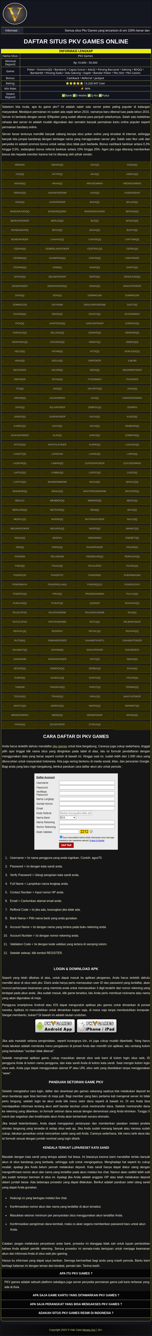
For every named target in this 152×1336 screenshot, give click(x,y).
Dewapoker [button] (20, 286)
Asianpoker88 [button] (57, 192)
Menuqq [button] (132, 500)
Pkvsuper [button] (94, 565)
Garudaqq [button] (20, 332)
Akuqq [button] (94, 174)
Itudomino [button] (95, 379)
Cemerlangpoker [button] (57, 248)
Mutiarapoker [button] (94, 519)
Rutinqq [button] (19, 640)
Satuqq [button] (95, 659)
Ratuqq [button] (95, 621)
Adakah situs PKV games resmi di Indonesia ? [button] (76, 1313)
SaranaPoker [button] (57, 659)
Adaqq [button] (94, 164)
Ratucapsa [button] (20, 621)
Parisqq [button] (57, 547)
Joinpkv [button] (132, 407)
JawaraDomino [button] (132, 398)
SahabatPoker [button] (132, 640)
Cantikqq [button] (94, 239)
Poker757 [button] (57, 575)
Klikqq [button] (57, 435)
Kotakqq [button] (20, 444)
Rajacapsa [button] (20, 612)
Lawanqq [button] (57, 463)
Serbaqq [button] (95, 668)
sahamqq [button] (57, 649)
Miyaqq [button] (132, 510)
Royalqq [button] (95, 631)
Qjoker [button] (95, 603)
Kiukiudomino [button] (20, 435)
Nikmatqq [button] (132, 528)
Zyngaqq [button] (95, 724)
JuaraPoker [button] (57, 416)
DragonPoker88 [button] (95, 304)
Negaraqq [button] (57, 528)
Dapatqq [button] (132, 267)
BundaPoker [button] (19, 239)
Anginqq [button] (19, 183)
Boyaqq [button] (57, 230)
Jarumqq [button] (20, 398)
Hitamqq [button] (57, 351)
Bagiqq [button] (94, 202)
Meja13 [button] (19, 500)
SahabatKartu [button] (94, 640)
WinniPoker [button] (94, 715)
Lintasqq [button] (20, 472)
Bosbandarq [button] (19, 230)
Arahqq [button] (57, 183)
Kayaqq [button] (57, 426)
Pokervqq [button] (20, 593)
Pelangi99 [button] (57, 556)
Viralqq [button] (94, 696)
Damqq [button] (57, 267)
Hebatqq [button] (95, 342)
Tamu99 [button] (19, 687)
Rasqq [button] (132, 612)
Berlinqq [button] (57, 220)
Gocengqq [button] (57, 342)
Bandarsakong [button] (94, 211)
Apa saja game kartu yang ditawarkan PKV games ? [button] (76, 1295)
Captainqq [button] (132, 239)
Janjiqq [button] (132, 388)
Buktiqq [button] (132, 230)
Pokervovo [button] (132, 584)
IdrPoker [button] (94, 360)
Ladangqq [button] (132, 444)
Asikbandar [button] (132, 192)
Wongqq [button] (132, 715)
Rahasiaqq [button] (132, 603)
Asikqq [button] (19, 202)
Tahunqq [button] (132, 677)
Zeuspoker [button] (57, 724)
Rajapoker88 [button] (57, 612)
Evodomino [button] (132, 314)
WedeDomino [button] (19, 715)
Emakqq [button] (57, 314)
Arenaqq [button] (20, 192)
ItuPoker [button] (132, 379)
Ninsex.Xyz (88, 1329)
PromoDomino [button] (94, 593)
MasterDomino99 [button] (94, 491)
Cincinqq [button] (95, 258)
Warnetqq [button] (132, 705)
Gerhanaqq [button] (20, 342)
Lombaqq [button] (57, 472)
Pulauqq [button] (132, 593)
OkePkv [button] (57, 537)
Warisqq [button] (94, 705)
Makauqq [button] (132, 482)
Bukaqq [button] (95, 230)
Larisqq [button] (132, 454)
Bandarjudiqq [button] (19, 211)
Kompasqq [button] (132, 435)
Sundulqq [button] (57, 677)
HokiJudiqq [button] (132, 351)
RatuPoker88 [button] (57, 621)
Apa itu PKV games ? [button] (76, 1273)
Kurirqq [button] (94, 444)
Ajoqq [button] (20, 174)
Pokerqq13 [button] (94, 584)
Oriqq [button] (20, 547)
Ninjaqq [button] (19, 537)
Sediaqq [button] (132, 659)
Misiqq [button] (94, 510)
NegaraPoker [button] (20, 528)
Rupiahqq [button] (132, 631)
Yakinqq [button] (19, 724)
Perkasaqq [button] (132, 556)
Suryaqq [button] (95, 677)
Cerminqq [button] (20, 258)
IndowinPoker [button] (132, 370)
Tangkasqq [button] (57, 687)
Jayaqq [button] (19, 407)
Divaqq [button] (19, 295)
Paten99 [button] (20, 556)
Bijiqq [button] (95, 220)
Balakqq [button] (132, 202)
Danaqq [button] (94, 267)
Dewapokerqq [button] (57, 286)
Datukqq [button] (20, 276)
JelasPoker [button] (57, 407)
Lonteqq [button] (95, 472)
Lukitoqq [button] (20, 482)
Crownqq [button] (19, 267)
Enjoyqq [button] (95, 314)
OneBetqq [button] (132, 537)
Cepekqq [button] (132, 248)
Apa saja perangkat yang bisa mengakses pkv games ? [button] (76, 1304)
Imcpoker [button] (19, 370)
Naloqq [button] (132, 519)
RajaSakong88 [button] (94, 612)
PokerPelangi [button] (57, 584)
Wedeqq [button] (57, 715)
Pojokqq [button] (132, 565)
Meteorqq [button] (57, 510)
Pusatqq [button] (57, 603)
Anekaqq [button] (132, 174)
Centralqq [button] (94, 248)
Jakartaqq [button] (95, 388)
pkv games (60, 746)
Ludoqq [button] (132, 472)
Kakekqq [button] (20, 426)
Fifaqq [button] (19, 323)
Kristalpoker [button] (57, 444)
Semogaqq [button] (57, 668)
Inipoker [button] (20, 379)
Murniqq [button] (57, 519)
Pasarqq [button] (132, 547)
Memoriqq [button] (95, 500)
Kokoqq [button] (94, 435)
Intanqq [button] (57, 379)
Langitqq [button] (20, 454)
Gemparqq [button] (132, 332)
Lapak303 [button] (57, 454)
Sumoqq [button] (19, 677)
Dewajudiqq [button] (132, 276)
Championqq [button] (57, 258)
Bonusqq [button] (132, 220)
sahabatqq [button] (19, 649)
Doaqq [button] (57, 295)
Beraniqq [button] (132, 211)
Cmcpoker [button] (132, 258)
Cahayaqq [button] (57, 239)
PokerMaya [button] (19, 584)
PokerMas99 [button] (132, 575)
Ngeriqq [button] (94, 528)
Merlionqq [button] (19, 510)
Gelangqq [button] (57, 332)
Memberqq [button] (57, 500)
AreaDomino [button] (94, 183)
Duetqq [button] (132, 304)
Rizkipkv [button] (57, 631)
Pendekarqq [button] (94, 556)
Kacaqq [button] (95, 416)
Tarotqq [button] (95, 687)
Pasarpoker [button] (94, 547)
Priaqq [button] (57, 593)
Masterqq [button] (132, 491)
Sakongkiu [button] (132, 649)
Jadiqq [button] (57, 388)
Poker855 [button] (95, 575)
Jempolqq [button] (94, 407)
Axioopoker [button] (57, 202)
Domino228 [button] (20, 304)
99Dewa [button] (20, 164)
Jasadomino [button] (57, 398)
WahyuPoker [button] (132, 696)
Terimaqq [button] (132, 687)
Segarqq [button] (20, 668)
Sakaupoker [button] (94, 649)
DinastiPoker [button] (132, 286)
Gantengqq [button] (57, 323)
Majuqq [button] (95, 482)
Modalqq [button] (20, 519)
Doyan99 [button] (57, 304)
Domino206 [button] (132, 295)
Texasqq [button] (20, 696)
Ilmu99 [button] (132, 360)
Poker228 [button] (20, 575)
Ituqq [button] (20, 388)
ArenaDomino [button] (132, 183)
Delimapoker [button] (57, 276)
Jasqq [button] (95, 398)
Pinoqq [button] (20, 565)
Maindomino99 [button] (57, 482)
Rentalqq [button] (20, 631)
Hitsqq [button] (94, 351)
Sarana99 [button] (20, 659)
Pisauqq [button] (57, 565)
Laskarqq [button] (20, 463)
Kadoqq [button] (132, 416)
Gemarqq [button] (94, 332)
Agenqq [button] (132, 164)
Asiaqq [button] (94, 192)
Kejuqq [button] (95, 426)
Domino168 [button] (95, 295)
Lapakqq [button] (94, 454)
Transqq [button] (57, 696)
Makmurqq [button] (20, 491)
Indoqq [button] (95, 370)
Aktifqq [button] (57, 174)
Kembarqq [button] (132, 426)
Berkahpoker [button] (20, 220)
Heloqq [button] (20, 351)
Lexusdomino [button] (132, 463)
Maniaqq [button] (57, 491)
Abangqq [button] (57, 164)
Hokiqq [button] (20, 360)
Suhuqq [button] (132, 668)
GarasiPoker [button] (95, 323)
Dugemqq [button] (20, 314)
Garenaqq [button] (132, 323)
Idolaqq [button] (57, 360)
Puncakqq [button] (20, 603)
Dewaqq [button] (94, 286)
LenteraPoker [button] (94, 463)
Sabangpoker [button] (57, 640)
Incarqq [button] (57, 370)
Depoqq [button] (94, 276)
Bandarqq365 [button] (57, 211)
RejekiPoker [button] (132, 621)
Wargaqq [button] (57, 705)
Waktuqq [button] (20, 705)
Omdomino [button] (95, 537)
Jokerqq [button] (20, 416)
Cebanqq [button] (20, 248)
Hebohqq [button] (132, 342)
